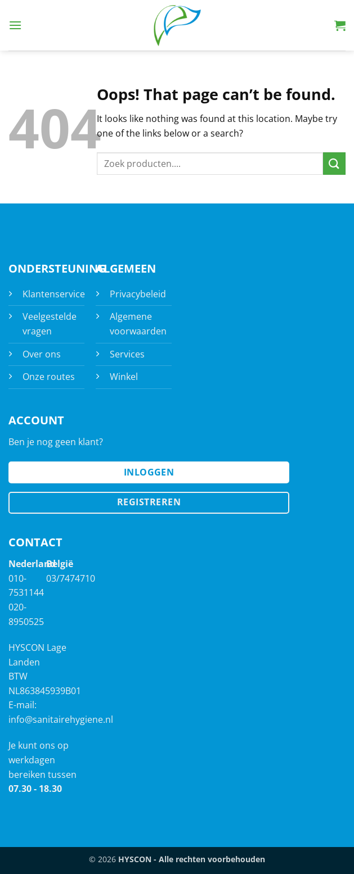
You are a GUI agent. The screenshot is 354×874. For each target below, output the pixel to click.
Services (127, 354)
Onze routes (49, 376)
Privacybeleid (138, 294)
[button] (15, 25)
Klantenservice (54, 294)
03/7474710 (70, 578)
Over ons (42, 354)
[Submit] (334, 163)
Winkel (124, 376)
